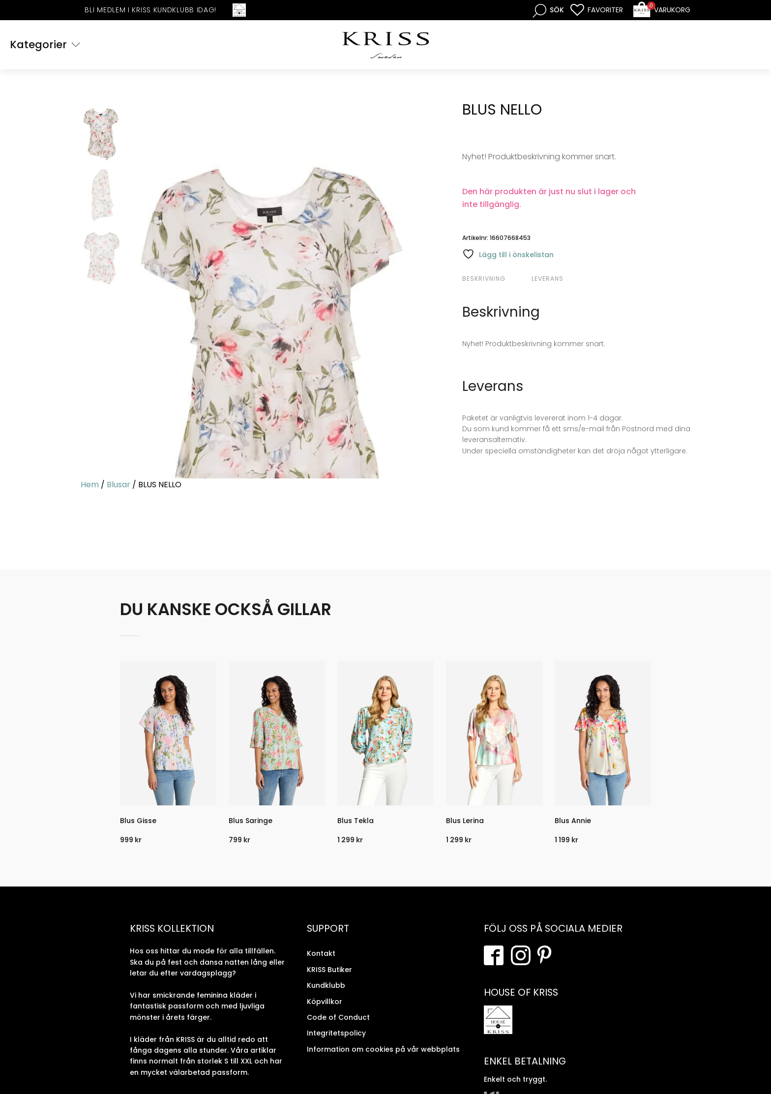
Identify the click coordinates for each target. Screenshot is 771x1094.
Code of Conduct (338, 1017)
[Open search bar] (548, 10)
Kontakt (321, 953)
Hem (90, 484)
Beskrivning (483, 278)
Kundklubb (326, 985)
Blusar (118, 484)
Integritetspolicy (336, 1033)
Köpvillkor (324, 1001)
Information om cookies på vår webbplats (383, 1049)
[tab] (495, 279)
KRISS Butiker (329, 970)
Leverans (547, 278)
